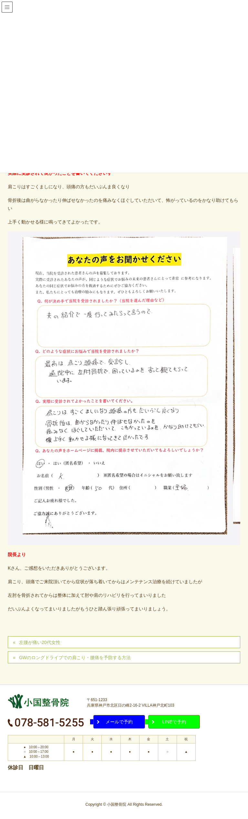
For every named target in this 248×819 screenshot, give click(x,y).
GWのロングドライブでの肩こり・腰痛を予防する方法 (75, 657)
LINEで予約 (174, 721)
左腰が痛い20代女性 (39, 642)
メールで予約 (119, 721)
